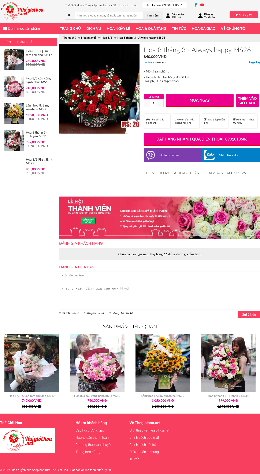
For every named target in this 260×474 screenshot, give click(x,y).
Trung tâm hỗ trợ (88, 452)
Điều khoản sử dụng (144, 452)
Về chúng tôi (233, 28)
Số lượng (154, 96)
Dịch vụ (93, 28)
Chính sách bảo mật (144, 438)
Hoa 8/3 (161, 62)
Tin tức (179, 28)
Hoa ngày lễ (118, 28)
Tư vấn (134, 459)
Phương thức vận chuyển (94, 445)
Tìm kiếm (153, 15)
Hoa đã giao (203, 28)
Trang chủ (70, 28)
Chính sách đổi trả (142, 445)
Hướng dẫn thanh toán (92, 438)
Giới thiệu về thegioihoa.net (149, 430)
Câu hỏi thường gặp (90, 430)
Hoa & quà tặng (150, 28)
